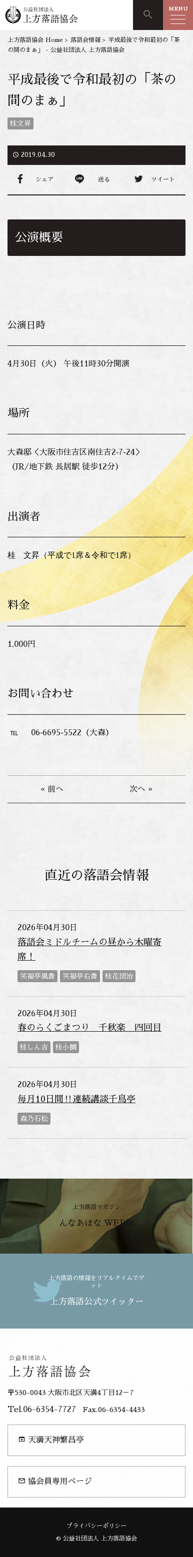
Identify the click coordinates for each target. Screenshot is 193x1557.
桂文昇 (20, 123)
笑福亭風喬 (37, 976)
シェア (45, 179)
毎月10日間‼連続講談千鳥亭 (77, 1099)
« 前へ (52, 789)
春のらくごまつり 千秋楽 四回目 (90, 1027)
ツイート (163, 179)
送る (104, 179)
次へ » (141, 789)
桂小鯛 (66, 1047)
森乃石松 (34, 1118)
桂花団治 (119, 976)
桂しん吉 (34, 1047)
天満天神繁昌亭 (51, 1440)
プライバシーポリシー (96, 1526)
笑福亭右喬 (80, 976)
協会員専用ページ (55, 1481)
